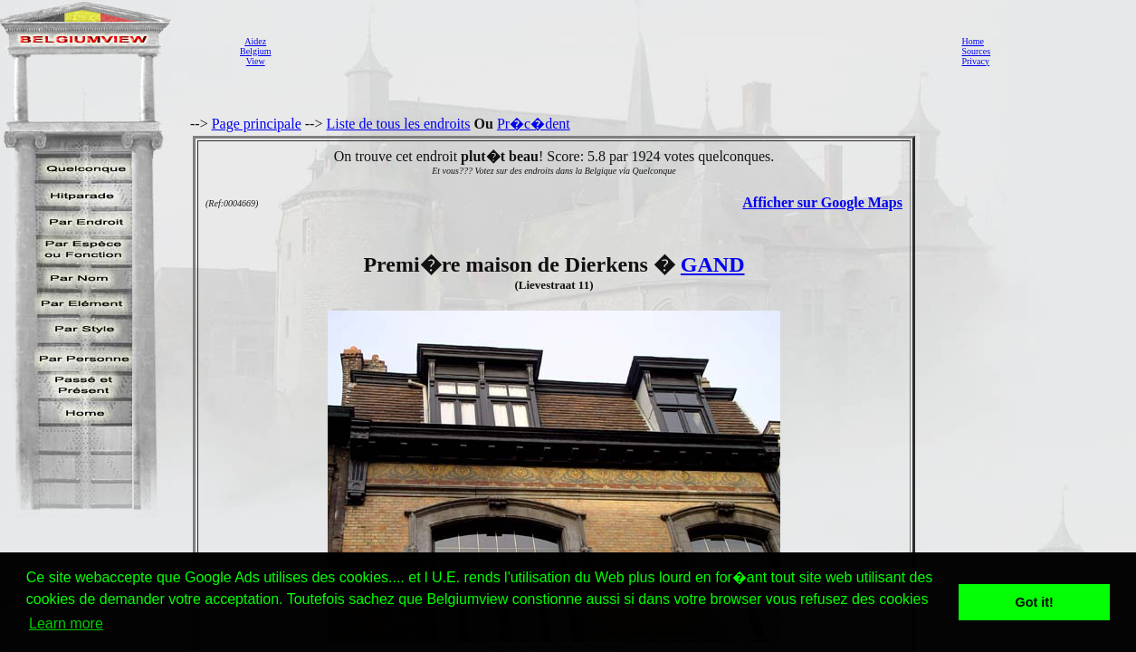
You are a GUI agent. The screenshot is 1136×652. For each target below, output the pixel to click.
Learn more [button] (66, 623)
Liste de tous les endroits (398, 123)
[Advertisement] (611, 50)
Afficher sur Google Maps (822, 202)
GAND (713, 264)
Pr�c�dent (533, 123)
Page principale (256, 123)
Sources (975, 51)
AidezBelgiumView (255, 51)
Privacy (975, 61)
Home (972, 41)
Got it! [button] (1035, 602)
